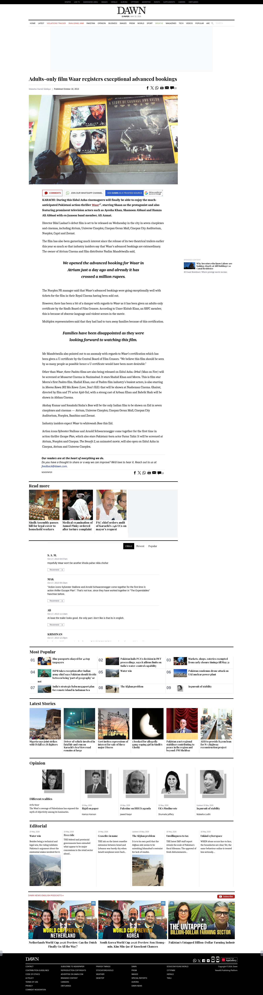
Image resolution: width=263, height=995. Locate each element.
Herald (114, 2)
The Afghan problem (131, 686)
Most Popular (43, 651)
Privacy (29, 986)
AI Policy (29, 978)
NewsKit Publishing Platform (226, 970)
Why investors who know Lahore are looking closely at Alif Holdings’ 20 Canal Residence (214, 266)
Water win (126, 671)
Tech (181, 23)
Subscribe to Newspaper (72, 966)
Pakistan (91, 23)
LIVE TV (77, 2)
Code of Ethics (32, 974)
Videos (189, 23)
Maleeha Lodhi (204, 814)
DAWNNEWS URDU (90, 2)
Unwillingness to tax (177, 836)
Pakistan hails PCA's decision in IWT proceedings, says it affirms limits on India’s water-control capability (140, 662)
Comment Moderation (35, 990)
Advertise (146, 2)
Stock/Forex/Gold (104, 970)
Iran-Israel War (76, 23)
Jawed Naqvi (126, 814)
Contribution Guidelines (37, 970)
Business (112, 23)
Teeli (169, 978)
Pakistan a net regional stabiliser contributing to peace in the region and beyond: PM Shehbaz (180, 746)
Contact (29, 966)
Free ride (69, 835)
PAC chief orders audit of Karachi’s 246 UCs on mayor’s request (111, 526)
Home (32, 23)
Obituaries (193, 2)
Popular (199, 23)
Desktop (100, 978)
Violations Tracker (56, 23)
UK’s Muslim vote (167, 808)
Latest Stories (43, 703)
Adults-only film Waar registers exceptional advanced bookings (103, 78)
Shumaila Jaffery (166, 814)
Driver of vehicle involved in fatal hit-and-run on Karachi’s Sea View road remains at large (79, 746)
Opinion (102, 23)
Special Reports (139, 978)
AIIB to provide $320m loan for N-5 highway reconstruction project (216, 744)
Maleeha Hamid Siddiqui (40, 89)
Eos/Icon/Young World (177, 966)
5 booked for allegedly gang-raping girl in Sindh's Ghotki (147, 744)
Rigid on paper (90, 808)
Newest (140, 546)
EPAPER (68, 2)
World (141, 23)
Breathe (159, 23)
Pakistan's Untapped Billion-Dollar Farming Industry (202, 942)
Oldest (128, 546)
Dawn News (137, 986)
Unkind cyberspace (211, 836)
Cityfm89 (171, 970)
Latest (41, 23)
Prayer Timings (103, 966)
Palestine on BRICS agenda (135, 808)
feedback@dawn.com (54, 466)
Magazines (171, 23)
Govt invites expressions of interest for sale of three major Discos (113, 744)
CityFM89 (135, 2)
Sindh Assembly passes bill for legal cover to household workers (43, 526)
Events (157, 2)
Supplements (169, 2)
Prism (132, 23)
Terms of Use (31, 982)
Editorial (38, 825)
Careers (181, 2)
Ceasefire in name (108, 836)
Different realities (41, 799)
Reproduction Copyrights (73, 970)
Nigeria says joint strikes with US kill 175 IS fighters (44, 743)
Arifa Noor (34, 804)
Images (104, 2)
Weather (100, 974)
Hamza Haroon (89, 814)
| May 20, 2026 (131, 16)
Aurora (124, 2)
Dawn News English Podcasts (45, 895)
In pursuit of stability (200, 686)
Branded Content (192, 260)
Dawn (134, 966)
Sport (149, 23)
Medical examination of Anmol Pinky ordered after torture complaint (77, 526)
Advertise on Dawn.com (72, 974)
